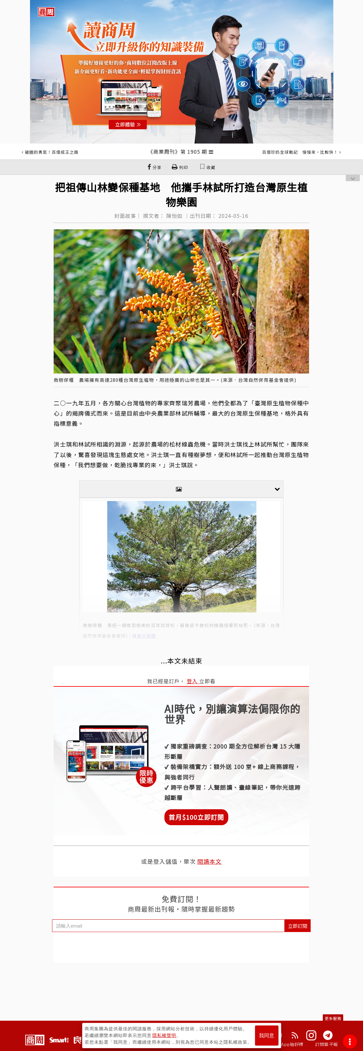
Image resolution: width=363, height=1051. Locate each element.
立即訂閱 (297, 925)
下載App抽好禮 (287, 1044)
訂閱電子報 (326, 1044)
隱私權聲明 (164, 1035)
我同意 (266, 1035)
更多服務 (333, 1018)
